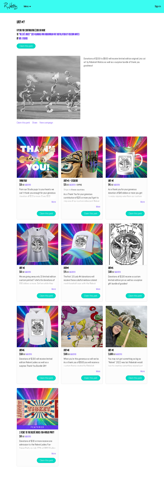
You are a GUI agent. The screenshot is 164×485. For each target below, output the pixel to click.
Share (34, 122)
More (54, 202)
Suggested (28, 185)
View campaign (46, 122)
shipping (79, 185)
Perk (19, 30)
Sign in (158, 6)
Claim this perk (26, 45)
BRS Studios (23, 38)
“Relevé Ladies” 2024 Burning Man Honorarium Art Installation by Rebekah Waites (49, 34)
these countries (78, 189)
